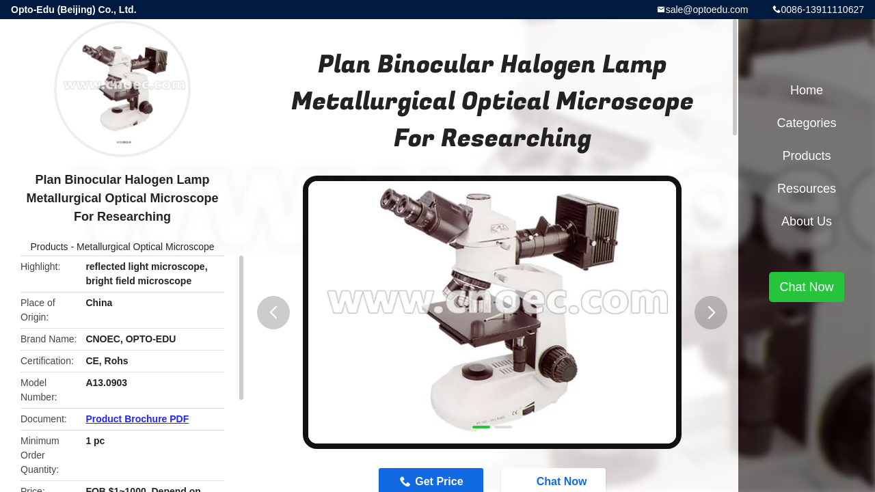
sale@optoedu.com (707, 9)
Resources (806, 188)
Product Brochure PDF (137, 418)
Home (806, 90)
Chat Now (806, 287)
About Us (806, 221)
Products (49, 246)
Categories (806, 123)
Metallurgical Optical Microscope (146, 246)
